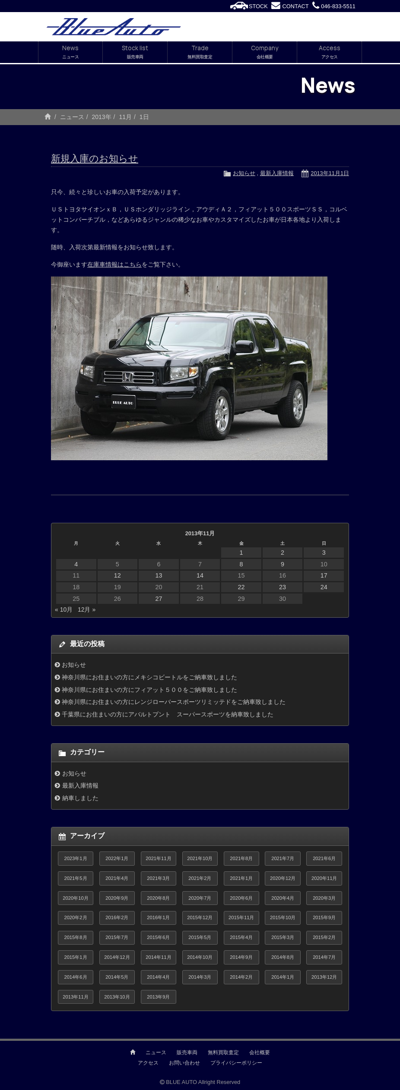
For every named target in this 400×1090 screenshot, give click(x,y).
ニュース (72, 116)
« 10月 (64, 609)
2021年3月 (158, 878)
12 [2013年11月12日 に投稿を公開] (117, 575)
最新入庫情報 (277, 173)
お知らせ (244, 173)
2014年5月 (116, 977)
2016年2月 (116, 917)
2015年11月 (241, 917)
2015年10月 (282, 917)
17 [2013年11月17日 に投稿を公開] (324, 575)
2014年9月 (241, 957)
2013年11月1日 (330, 173)
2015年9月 (324, 917)
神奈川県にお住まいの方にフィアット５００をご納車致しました (149, 689)
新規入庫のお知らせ (94, 158)
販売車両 (187, 1052)
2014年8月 (282, 957)
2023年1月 (75, 858)
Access (329, 52)
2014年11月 (158, 957)
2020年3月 (324, 898)
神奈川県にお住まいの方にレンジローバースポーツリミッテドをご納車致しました (174, 701)
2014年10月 (200, 957)
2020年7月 (199, 898)
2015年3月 (282, 937)
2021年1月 (241, 878)
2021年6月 (324, 858)
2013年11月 (75, 996)
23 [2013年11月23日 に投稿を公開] (282, 587)
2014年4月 (158, 977)
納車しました (80, 798)
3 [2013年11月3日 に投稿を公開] (324, 552)
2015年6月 (158, 937)
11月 (125, 116)
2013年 (101, 116)
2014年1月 (282, 977)
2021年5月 (75, 878)
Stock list (135, 52)
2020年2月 (75, 917)
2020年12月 (282, 878)
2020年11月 (324, 878)
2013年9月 (158, 996)
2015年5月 (199, 937)
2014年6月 (75, 977)
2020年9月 (116, 898)
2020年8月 (158, 898)
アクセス (148, 1063)
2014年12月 (117, 957)
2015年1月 (75, 957)
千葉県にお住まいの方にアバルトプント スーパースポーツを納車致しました (167, 714)
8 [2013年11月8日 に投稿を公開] (241, 564)
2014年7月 (324, 957)
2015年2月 (324, 937)
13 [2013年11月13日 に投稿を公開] (158, 575)
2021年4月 (116, 878)
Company (264, 52)
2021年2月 (199, 878)
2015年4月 (241, 937)
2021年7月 (282, 858)
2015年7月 (116, 937)
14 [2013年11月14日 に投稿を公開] (200, 575)
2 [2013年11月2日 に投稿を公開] (282, 552)
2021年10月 (200, 858)
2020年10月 (75, 898)
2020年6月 (241, 898)
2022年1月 (116, 858)
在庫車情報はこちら (114, 264)
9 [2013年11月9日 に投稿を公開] (282, 564)
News (70, 52)
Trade (200, 52)
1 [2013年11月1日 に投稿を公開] (241, 552)
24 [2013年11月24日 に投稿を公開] (324, 587)
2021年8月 (241, 858)
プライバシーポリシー (236, 1063)
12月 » (86, 609)
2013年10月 (117, 996)
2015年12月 (200, 917)
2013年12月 (324, 977)
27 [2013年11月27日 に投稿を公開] (158, 598)
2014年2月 (241, 977)
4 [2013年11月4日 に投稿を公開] (76, 564)
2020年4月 (282, 898)
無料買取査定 (223, 1052)
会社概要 (259, 1052)
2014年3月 (199, 977)
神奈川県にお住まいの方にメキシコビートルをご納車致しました (149, 677)
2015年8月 (75, 937)
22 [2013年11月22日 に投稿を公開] (241, 587)
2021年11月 (158, 858)
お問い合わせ (184, 1063)
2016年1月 (158, 917)
